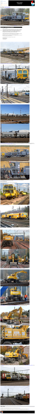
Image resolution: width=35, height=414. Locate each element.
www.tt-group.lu (7, 7)
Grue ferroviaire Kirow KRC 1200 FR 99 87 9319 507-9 (6, 63)
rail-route (3, 268)
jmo (15, 144)
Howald (6, 103)
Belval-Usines (8, 144)
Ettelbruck (15, 25)
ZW (7, 305)
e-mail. (28, 409)
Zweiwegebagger (3, 305)
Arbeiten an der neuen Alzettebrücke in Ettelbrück (14, 305)
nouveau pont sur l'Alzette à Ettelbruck (15, 268)
